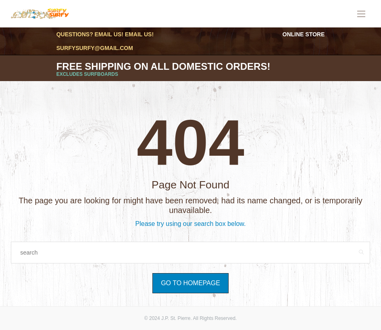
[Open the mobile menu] (361, 14)
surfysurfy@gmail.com (94, 48)
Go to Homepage (190, 283)
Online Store (304, 34)
